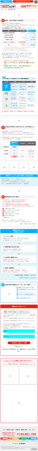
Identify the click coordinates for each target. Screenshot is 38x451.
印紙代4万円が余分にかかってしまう (14, 99)
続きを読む (26, 183)
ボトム (33, 429)
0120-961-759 (6, 1)
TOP (4, 429)
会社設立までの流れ (10, 429)
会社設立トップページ (4, 9)
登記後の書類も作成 (22, 89)
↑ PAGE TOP (34, 449)
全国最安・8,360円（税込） (23, 287)
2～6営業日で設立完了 (22, 289)
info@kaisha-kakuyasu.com (23, 1)
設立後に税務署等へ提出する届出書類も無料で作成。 (13, 67)
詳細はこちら (6, 217)
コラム (29, 429)
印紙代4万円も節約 (14, 89)
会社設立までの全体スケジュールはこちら (28, 277)
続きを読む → (19, 138)
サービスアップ (30, 292)
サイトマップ (14, 443)
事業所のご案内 (24, 429)
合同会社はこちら (18, 346)
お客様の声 (17, 429)
